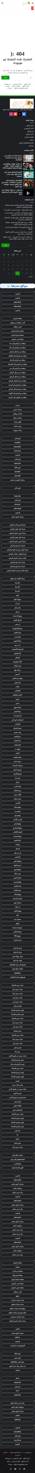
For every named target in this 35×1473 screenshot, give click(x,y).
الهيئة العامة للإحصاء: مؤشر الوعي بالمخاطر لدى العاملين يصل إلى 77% (18, 218)
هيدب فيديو (17, 732)
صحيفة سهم (17, 903)
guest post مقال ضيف (17, 1159)
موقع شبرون (17, 882)
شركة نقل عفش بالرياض (17, 529)
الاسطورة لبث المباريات (17, 1346)
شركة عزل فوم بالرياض (17, 546)
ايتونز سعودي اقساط (17, 1010)
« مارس (31, 276)
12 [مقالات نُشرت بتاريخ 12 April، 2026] (27, 265)
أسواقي (17, 657)
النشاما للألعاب (17, 832)
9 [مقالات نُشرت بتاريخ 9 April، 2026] (8, 261)
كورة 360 (18, 467)
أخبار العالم (27, 84)
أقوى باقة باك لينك (17, 1168)
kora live (17, 504)
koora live (17, 451)
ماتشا (17, 1139)
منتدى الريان (17, 940)
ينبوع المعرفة (17, 836)
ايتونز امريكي (18, 1006)
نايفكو (17, 923)
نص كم (17, 603)
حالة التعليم (17, 840)
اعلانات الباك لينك (17, 969)
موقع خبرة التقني (17, 678)
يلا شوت (17, 294)
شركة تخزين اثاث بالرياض (17, 525)
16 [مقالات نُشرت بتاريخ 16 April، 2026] (8, 265)
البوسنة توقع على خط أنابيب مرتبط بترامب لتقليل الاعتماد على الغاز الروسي (18, 214)
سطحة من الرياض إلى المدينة (17, 385)
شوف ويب (17, 637)
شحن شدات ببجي (17, 1085)
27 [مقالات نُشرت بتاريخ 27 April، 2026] (22, 273)
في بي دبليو (17, 853)
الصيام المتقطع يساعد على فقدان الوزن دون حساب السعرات (13, 174)
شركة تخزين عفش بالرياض (17, 533)
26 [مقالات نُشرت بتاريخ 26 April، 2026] (27, 273)
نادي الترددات (17, 716)
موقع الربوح (17, 869)
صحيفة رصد (17, 919)
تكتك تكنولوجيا (17, 662)
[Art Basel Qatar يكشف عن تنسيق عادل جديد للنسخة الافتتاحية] (28, 158)
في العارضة (17, 1440)
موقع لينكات (17, 894)
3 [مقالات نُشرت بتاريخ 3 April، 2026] (3, 257)
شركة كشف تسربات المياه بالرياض (17, 550)
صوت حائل (17, 873)
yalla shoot (17, 302)
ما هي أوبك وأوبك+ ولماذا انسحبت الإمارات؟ (18, 210)
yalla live (17, 1419)
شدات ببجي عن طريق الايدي (17, 1056)
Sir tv (17, 1378)
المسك (17, 849)
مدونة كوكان (17, 666)
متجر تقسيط (17, 1031)
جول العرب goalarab (17, 1362)
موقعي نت (17, 811)
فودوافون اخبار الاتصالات (17, 977)
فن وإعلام (7, 84)
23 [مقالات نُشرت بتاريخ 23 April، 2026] (8, 269)
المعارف (17, 724)
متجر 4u (17, 1052)
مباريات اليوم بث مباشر (17, 480)
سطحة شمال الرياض (17, 331)
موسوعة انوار (17, 770)
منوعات (9, 88)
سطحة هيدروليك (17, 1275)
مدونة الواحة (17, 890)
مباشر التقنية (18, 757)
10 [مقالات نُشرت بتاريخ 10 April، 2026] (4, 261)
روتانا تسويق (17, 707)
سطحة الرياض (17, 318)
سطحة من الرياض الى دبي (17, 368)
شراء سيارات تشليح (17, 1304)
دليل (17, 915)
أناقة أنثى (17, 691)
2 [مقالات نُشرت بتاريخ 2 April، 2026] (8, 257)
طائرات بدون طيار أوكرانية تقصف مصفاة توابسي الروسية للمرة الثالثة (19, 223)
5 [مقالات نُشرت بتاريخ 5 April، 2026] (26, 261)
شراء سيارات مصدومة (17, 1317)
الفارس (17, 803)
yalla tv (17, 1337)
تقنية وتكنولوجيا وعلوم (21, 88)
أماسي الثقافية (17, 695)
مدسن (18, 703)
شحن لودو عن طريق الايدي (17, 1097)
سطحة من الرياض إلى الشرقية (17, 364)
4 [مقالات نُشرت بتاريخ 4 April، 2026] (31, 261)
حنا (17, 1135)
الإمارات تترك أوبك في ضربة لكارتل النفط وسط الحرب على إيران (18, 233)
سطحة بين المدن (17, 1271)
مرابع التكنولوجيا (18, 628)
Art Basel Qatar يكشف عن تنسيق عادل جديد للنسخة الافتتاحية (13, 157)
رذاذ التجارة (17, 741)
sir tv (17, 1391)
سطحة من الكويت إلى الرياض (17, 397)
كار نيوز (17, 674)
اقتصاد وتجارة (16, 86)
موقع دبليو (17, 815)
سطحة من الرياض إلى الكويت (17, 393)
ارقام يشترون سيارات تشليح (17, 1313)
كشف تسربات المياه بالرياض (17, 558)
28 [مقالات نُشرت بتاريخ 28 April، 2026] (17, 273)
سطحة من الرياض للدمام (17, 360)
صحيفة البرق (17, 878)
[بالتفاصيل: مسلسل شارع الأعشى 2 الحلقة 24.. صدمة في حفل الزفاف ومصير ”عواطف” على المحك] (28, 182)
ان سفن (17, 624)
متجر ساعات (17, 426)
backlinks (17, 973)
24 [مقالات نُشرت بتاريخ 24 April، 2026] (4, 269)
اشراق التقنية (17, 620)
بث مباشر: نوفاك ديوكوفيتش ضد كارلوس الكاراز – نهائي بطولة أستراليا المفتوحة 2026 (12, 166)
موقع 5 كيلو (17, 599)
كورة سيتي (17, 1358)
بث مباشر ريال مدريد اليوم (17, 1366)
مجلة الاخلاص (17, 932)
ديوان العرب (17, 786)
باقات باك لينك (17, 960)
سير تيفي (17, 1386)
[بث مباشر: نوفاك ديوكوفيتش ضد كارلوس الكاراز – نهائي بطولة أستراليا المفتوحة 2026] (28, 166)
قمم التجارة (17, 886)
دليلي (17, 595)
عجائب (17, 687)
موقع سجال (17, 807)
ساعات (17, 405)
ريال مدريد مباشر (17, 1192)
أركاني (18, 753)
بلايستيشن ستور (17, 1110)
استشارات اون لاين (17, 720)
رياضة (7, 86)
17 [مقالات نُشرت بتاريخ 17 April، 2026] (4, 265)
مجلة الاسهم (17, 641)
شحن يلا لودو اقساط (17, 1014)
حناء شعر (17, 1131)
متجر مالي (17, 608)
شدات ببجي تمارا (17, 989)
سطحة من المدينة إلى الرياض (17, 389)
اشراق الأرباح (18, 774)
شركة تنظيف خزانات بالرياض (17, 554)
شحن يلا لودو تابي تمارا (17, 1064)
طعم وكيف (17, 745)
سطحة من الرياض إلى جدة (17, 343)
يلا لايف (17, 1329)
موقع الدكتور (17, 861)
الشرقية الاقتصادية (17, 649)
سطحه (17, 1267)
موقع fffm (17, 936)
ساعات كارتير (17, 410)
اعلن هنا (17, 583)
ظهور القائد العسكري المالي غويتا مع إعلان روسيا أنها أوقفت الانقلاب (18, 206)
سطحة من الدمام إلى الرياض (17, 381)
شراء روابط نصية (17, 956)
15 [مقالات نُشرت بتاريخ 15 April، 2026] (13, 265)
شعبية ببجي (17, 1101)
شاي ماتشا (17, 1143)
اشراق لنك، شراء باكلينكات (17, 965)
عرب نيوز (17, 645)
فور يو (17, 1081)
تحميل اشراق (18, 728)
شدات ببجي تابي (17, 998)
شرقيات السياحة (17, 765)
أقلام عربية (17, 795)
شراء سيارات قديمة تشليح (18, 1321)
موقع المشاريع (17, 828)
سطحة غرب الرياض (17, 339)
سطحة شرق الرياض (17, 335)
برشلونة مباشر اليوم (17, 1407)
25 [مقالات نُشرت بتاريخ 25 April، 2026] (31, 273)
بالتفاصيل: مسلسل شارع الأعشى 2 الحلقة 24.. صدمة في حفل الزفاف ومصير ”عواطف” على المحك (11, 183)
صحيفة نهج (17, 670)
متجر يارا (17, 778)
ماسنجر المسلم (17, 898)
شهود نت (17, 749)
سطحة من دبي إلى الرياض (17, 372)
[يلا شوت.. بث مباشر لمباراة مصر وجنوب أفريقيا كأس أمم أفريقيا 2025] (28, 192)
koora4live (17, 447)
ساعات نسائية (17, 418)
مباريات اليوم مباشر (17, 517)
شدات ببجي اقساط (17, 985)
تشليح (17, 1296)
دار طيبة (17, 907)
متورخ (17, 699)
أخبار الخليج (25, 86)
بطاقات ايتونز (17, 1106)
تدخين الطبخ (17, 865)
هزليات (17, 844)
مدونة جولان (17, 799)
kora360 (17, 442)
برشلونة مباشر (17, 1188)
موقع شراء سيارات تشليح (17, 1308)
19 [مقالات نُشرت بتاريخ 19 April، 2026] (27, 269)
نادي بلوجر (17, 682)
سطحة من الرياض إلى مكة (17, 347)
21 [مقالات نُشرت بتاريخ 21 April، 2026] (17, 269)
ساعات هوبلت (17, 430)
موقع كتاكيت (17, 911)
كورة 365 (18, 1354)
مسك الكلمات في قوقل (17, 578)
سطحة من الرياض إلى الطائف (17, 356)
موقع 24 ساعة (17, 616)
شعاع (17, 782)
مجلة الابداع (17, 711)
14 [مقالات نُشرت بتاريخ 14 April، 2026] (17, 265)
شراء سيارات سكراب (17, 1300)
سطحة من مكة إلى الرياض (17, 352)
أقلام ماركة (17, 422)
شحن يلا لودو (17, 1093)
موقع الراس (17, 824)
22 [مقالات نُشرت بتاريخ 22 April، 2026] (13, 269)
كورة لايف (17, 438)
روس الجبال (17, 790)
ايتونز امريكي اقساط (17, 1072)
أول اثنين (17, 857)
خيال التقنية (17, 633)
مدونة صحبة (17, 761)
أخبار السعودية (17, 84)
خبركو (17, 612)
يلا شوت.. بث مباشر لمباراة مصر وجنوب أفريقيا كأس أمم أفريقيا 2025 (12, 192)
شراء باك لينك (17, 948)
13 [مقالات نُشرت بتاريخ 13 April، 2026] (22, 265)
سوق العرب (17, 1164)
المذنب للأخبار (17, 819)
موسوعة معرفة (18, 928)
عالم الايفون (17, 653)
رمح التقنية (17, 736)
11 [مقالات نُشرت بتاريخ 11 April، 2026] (31, 265)
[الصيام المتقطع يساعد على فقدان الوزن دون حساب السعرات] (28, 174)
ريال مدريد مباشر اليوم (17, 1403)
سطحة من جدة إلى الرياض (17, 377)
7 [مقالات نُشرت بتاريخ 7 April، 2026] (17, 261)
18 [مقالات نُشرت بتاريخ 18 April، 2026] (31, 269)
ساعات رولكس (17, 414)
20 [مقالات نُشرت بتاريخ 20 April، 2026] (22, 269)
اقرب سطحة (17, 327)
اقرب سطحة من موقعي (17, 323)
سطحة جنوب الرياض (17, 1288)
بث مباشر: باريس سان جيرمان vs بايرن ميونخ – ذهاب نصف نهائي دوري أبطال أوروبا (17, 238)
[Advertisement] (17, 29)
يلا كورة (17, 1444)
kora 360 (17, 476)
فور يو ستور (17, 1047)
